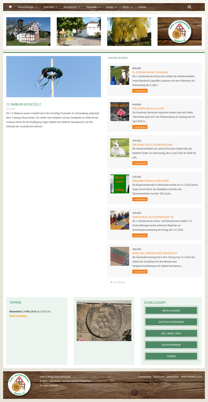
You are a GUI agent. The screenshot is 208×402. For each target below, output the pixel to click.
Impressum (159, 376)
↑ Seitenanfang (143, 376)
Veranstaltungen (26, 7)
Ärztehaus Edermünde (171, 322)
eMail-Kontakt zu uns (191, 376)
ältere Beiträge (117, 282)
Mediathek (91, 7)
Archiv (126, 7)
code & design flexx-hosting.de (55, 376)
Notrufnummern (171, 345)
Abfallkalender (171, 310)
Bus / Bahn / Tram (171, 333)
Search (189, 7)
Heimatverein (70, 7)
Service (109, 7)
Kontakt (142, 7)
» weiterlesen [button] (139, 91)
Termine (171, 356)
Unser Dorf (49, 7)
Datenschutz (173, 376)
